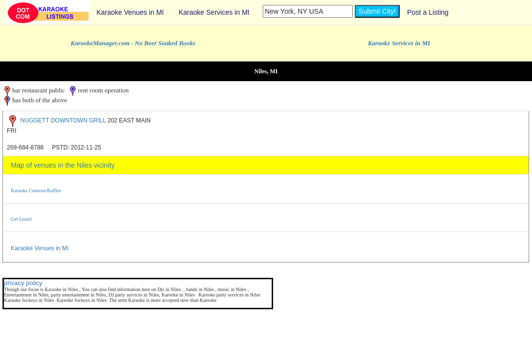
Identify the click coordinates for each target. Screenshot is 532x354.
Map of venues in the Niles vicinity (63, 165)
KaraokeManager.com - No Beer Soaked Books (133, 43)
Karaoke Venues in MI (130, 12)
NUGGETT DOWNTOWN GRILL (63, 120)
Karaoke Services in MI (214, 12)
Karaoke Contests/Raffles (36, 190)
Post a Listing (427, 12)
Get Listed (21, 219)
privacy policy (23, 283)
